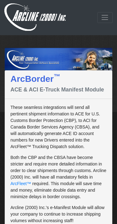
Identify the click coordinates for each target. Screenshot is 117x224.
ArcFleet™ (21, 183)
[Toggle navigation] (105, 17)
